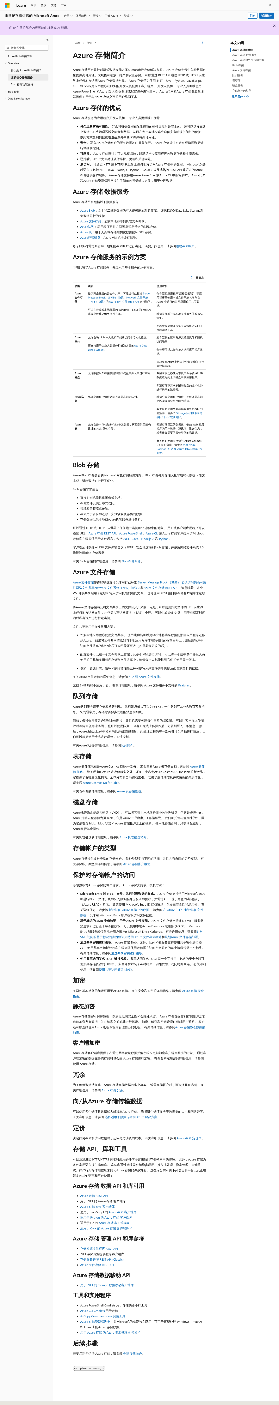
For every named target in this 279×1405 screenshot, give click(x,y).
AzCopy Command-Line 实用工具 (102, 1316)
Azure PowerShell (131, 533)
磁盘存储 (237, 85)
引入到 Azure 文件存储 (144, 677)
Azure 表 (86, 232)
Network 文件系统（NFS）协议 (116, 588)
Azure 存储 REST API (102, 533)
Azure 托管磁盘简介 (132, 837)
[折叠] (47, 39)
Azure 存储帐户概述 (136, 864)
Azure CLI (152, 533)
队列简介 (127, 745)
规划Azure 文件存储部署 (181, 937)
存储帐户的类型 (241, 90)
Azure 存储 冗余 (112, 1090)
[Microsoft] (7, 5)
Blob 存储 (238, 65)
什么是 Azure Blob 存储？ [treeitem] (26, 70)
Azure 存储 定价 (187, 1138)
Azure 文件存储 (90, 221)
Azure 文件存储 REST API (124, 301)
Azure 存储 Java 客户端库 (97, 1206)
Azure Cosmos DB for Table (101, 783)
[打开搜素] (270, 5)
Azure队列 (87, 227)
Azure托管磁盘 (90, 237)
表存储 (236, 80)
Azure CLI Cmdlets (92, 1311)
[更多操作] (202, 43)
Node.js (146, 539)
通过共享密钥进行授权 (126, 953)
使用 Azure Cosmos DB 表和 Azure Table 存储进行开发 (179, 449)
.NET (126, 539)
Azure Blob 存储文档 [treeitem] (20, 56)
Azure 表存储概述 (129, 791)
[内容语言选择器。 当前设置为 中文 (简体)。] (15, 1399)
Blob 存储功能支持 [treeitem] (22, 84)
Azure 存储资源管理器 (95, 1321)
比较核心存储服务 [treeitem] (22, 77)
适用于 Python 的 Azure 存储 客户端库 (106, 1217)
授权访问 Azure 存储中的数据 (129, 910)
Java (135, 539)
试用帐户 (266, 15)
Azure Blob (87, 210)
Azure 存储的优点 (242, 50)
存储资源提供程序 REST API (99, 1248)
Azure (77, 42)
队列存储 (237, 75)
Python (164, 539)
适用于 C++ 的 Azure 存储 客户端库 (104, 1228)
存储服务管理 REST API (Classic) (102, 1259)
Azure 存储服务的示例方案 (248, 60)
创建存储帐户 (185, 246)
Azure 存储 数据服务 (244, 55)
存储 (89, 42)
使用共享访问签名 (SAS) (115, 969)
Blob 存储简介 (131, 561)
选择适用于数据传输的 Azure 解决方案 (131, 1117)
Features (184, 685)
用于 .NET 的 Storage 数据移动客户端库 (107, 1285)
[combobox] (26, 48)
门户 (252, 15)
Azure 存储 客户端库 (123, 1212)
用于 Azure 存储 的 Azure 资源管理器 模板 (109, 1332)
